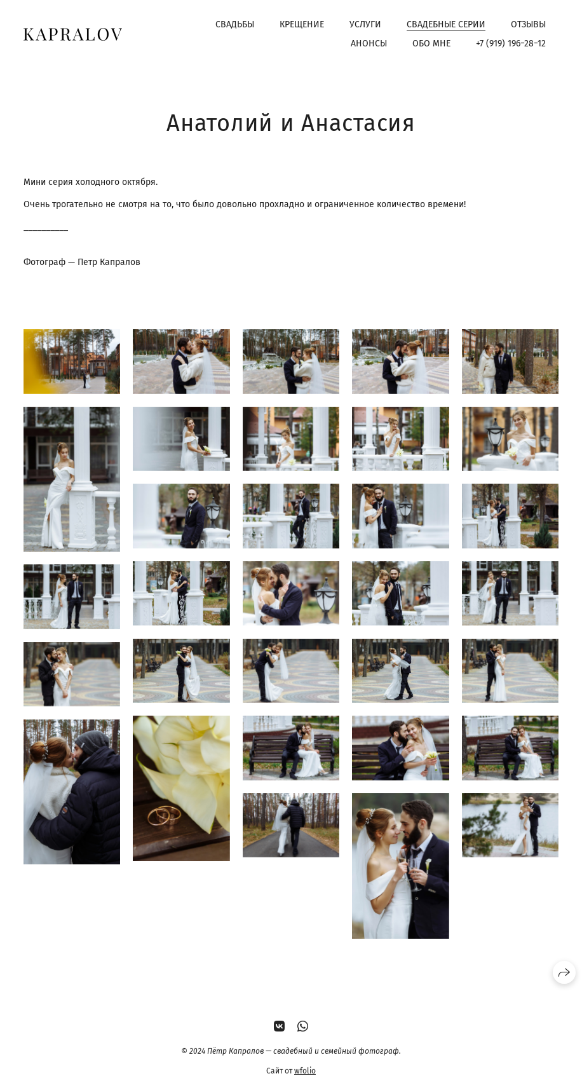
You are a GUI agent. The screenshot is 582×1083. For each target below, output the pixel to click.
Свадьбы (234, 24)
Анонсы (369, 43)
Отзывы (528, 24)
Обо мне (431, 43)
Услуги (365, 24)
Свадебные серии (446, 24)
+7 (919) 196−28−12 (511, 43)
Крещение (302, 24)
